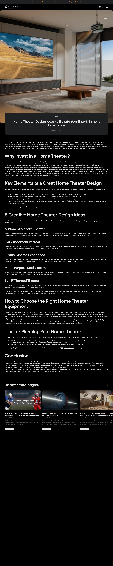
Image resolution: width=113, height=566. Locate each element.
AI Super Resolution (56, 344)
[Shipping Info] (99, 7)
